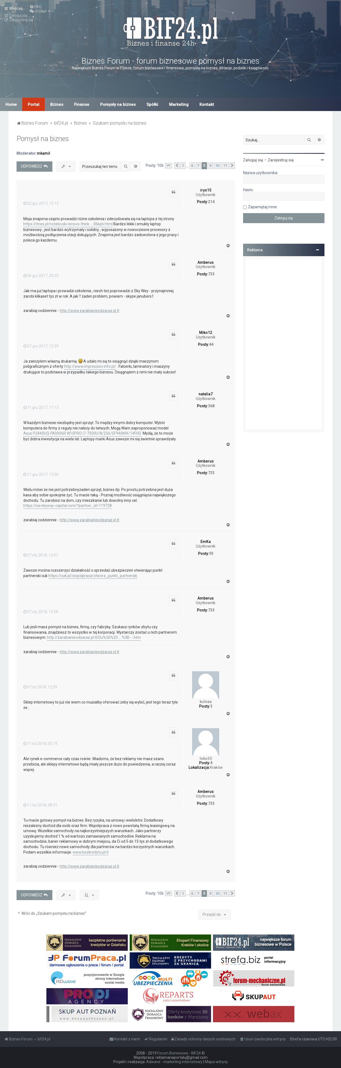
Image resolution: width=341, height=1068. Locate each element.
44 (211, 344)
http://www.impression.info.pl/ (90, 366)
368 (211, 406)
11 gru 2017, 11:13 (41, 407)
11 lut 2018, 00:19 (40, 743)
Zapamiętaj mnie (262, 207)
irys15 (205, 190)
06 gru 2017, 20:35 (41, 275)
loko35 (206, 758)
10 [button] (217, 166)
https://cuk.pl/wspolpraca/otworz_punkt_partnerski (92, 576)
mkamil (43, 153)
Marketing (179, 104)
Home (11, 104)
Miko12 (205, 332)
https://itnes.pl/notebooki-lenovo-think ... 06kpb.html (68, 224)
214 (211, 202)
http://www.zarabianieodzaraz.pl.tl (89, 310)
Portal (33, 104)
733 (211, 274)
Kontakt (206, 104)
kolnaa (206, 701)
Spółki (152, 104)
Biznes (56, 104)
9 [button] (210, 166)
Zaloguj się (253, 160)
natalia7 (206, 394)
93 (211, 553)
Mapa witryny (216, 1062)
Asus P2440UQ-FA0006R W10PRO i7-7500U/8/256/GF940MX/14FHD (82, 433)
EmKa (205, 541)
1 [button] (183, 166)
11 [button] (225, 166)
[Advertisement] (284, 344)
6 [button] (192, 166)
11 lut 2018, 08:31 (40, 805)
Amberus (205, 262)
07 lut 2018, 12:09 (40, 687)
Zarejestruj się (281, 160)
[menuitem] (36, 7)
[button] (168, 165)
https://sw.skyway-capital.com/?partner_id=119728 (67, 505)
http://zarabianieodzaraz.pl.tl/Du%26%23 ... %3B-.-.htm (94, 637)
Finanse (81, 104)
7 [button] (198, 166)
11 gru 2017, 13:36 (41, 474)
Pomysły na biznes (118, 104)
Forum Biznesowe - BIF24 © (181, 1053)
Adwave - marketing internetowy (174, 1062)
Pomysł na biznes (43, 139)
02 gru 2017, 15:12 (41, 203)
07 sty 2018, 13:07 (40, 555)
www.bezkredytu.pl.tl (91, 852)
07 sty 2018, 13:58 (40, 612)
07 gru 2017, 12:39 (41, 346)
